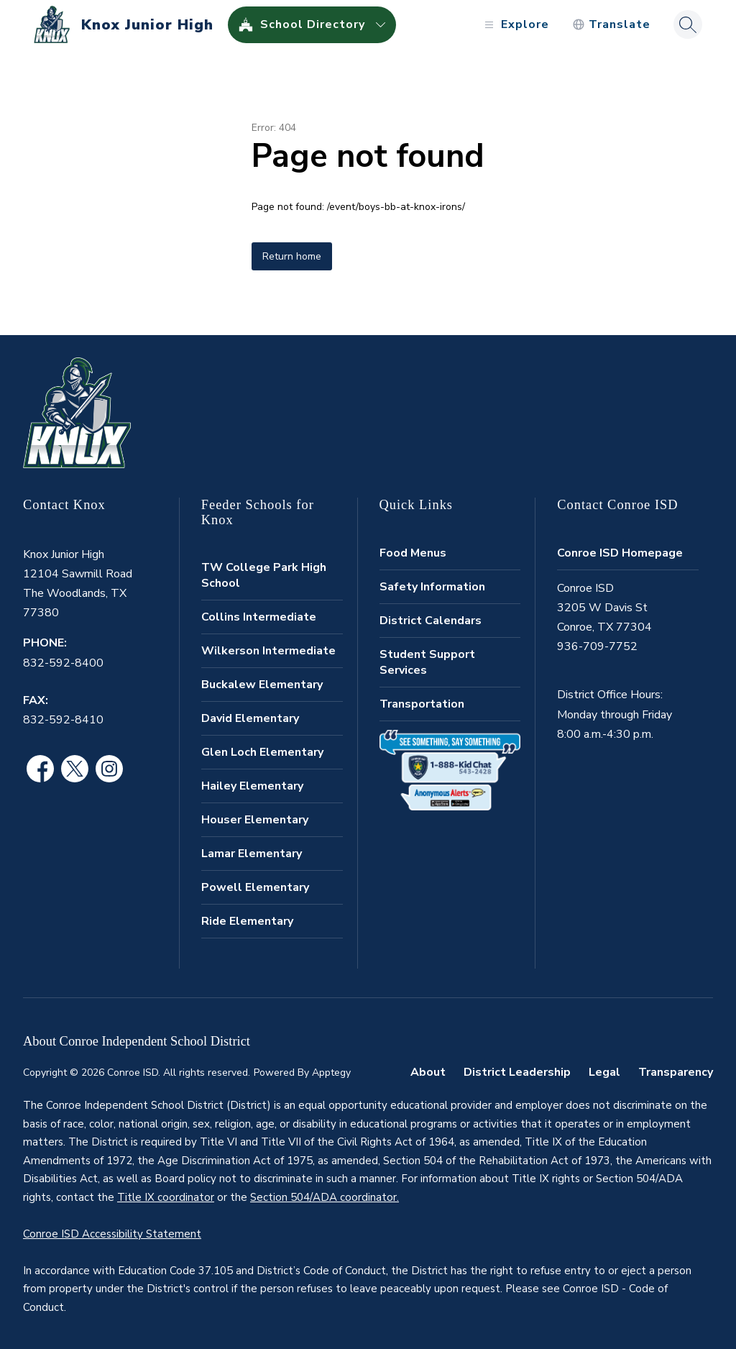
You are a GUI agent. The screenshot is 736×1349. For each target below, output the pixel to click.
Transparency (675, 1072)
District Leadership (517, 1072)
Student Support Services (427, 662)
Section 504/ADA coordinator (323, 1197)
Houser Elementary (254, 820)
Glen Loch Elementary (262, 752)
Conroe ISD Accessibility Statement (112, 1234)
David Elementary (250, 718)
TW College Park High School (263, 575)
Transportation (422, 704)
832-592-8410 (63, 720)
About (428, 1072)
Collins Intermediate (258, 617)
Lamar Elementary (251, 853)
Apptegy (331, 1072)
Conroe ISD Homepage (620, 553)
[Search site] (687, 24)
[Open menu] (515, 25)
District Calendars (431, 620)
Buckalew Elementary (262, 684)
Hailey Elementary (252, 786)
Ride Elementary (247, 921)
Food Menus (413, 553)
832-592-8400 (63, 663)
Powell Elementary (255, 887)
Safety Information (432, 587)
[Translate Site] (611, 25)
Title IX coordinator (165, 1197)
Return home (291, 256)
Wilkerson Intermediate (268, 651)
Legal (604, 1072)
